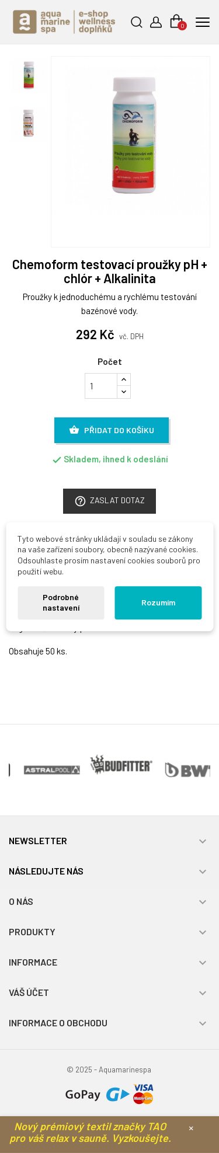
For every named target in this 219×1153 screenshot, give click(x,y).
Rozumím (158, 602)
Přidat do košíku (111, 430)
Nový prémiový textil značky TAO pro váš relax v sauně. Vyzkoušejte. (90, 1132)
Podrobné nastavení (61, 602)
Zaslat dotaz (109, 501)
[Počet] (101, 386)
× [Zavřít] (191, 1127)
